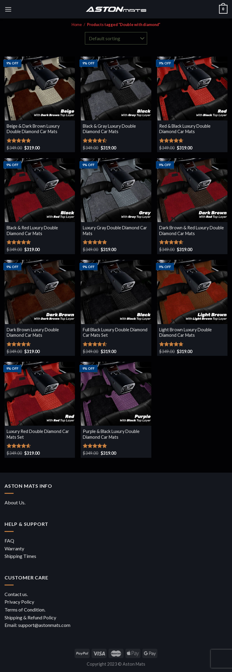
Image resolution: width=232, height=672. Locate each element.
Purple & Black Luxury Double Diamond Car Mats (111, 434)
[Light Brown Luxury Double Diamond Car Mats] (192, 292)
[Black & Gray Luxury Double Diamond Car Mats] (116, 88)
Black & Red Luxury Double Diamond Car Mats (32, 230)
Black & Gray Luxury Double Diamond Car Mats (109, 128)
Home (77, 24)
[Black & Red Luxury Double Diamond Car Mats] (40, 190)
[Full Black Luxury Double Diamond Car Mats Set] (116, 292)
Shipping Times (20, 556)
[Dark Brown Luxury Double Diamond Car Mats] (40, 292)
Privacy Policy (19, 602)
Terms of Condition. (25, 609)
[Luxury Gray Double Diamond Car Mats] (116, 190)
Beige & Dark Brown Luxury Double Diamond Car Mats (33, 128)
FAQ (9, 540)
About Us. (15, 502)
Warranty (14, 548)
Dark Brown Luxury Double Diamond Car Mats (33, 332)
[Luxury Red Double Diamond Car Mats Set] (40, 394)
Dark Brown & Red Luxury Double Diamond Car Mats (191, 230)
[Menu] (8, 9)
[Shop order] (116, 38)
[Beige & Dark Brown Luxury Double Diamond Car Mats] (40, 88)
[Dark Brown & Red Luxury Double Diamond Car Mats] (192, 190)
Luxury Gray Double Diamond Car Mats (115, 230)
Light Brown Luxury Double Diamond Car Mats (185, 332)
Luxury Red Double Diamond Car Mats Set (38, 434)
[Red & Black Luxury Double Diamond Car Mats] (192, 88)
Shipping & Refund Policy (30, 617)
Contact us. (16, 594)
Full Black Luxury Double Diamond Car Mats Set (115, 332)
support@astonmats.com (44, 625)
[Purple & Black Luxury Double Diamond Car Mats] (116, 394)
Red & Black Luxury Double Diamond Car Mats (185, 128)
